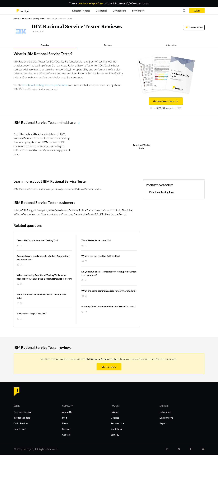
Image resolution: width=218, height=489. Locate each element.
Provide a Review (22, 411)
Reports (163, 423)
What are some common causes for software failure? (108, 290)
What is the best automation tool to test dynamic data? (42, 296)
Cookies (115, 417)
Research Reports (81, 10)
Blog (64, 417)
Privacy (114, 411)
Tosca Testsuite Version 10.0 (96, 240)
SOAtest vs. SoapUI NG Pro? (31, 313)
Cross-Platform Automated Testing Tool (37, 240)
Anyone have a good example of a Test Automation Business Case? (43, 257)
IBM (42, 31)
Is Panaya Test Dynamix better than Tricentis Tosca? (108, 306)
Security (115, 434)
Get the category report (165, 101)
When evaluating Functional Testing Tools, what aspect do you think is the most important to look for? (44, 277)
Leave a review (194, 27)
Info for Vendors (22, 417)
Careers (66, 428)
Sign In (197, 10)
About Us (67, 411)
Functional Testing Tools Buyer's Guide (45, 85)
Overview (45, 45)
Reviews (108, 45)
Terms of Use (117, 423)
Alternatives (171, 45)
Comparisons (166, 417)
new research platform (90, 3)
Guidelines (116, 428)
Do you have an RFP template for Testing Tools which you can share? (108, 273)
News (65, 423)
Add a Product (21, 423)
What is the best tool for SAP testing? (100, 255)
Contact (66, 434)
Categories (165, 411)
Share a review (109, 367)
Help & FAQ (20, 428)
